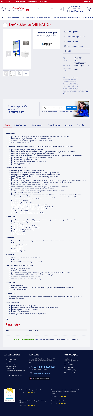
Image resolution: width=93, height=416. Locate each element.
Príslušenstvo (21, 125)
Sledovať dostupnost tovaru (76, 36)
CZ (27, 7)
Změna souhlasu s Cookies (14, 375)
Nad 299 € (77, 11)
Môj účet (8, 361)
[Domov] (3, 1)
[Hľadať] (48, 9)
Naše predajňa (32, 1)
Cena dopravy (54, 125)
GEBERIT (76, 60)
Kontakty (43, 1)
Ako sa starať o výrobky (75, 46)
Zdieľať (69, 51)
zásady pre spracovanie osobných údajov (63, 111)
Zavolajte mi (71, 108)
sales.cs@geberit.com (80, 62)
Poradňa (80, 125)
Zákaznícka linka (77, 7)
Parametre (37, 125)
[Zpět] (5, 25)
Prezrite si (38, 339)
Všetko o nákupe (19, 1)
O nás (8, 1)
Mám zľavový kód (11, 359)
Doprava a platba (11, 366)
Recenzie (68, 125)
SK (27, 10)
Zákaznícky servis (11, 368)
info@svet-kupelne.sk (42, 373)
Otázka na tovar (72, 41)
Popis (7, 125)
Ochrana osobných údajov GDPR (15, 371)
